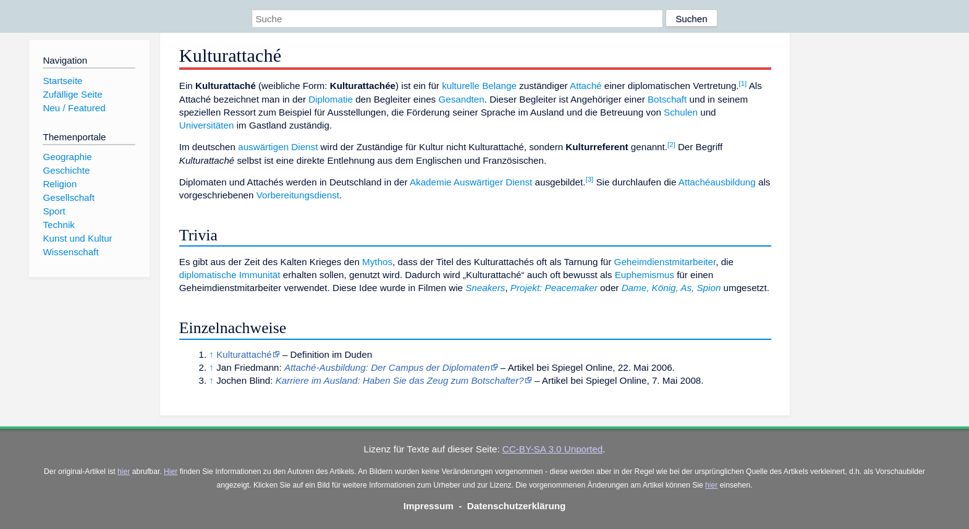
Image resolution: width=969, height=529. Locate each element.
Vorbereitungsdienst (297, 195)
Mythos (377, 261)
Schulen (681, 112)
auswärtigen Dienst (278, 147)
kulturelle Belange (479, 85)
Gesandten (461, 99)
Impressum (429, 506)
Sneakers (485, 287)
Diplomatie (330, 99)
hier (123, 471)
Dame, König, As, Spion (671, 287)
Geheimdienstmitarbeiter (665, 261)
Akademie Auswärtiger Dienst (471, 182)
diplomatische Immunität (230, 274)
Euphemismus (644, 274)
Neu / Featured (74, 108)
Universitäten (206, 125)
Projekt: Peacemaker (554, 287)
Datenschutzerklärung (516, 506)
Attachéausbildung (717, 182)
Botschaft (667, 99)
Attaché (586, 85)
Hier (170, 471)
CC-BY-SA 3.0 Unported (552, 449)
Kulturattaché (244, 354)
